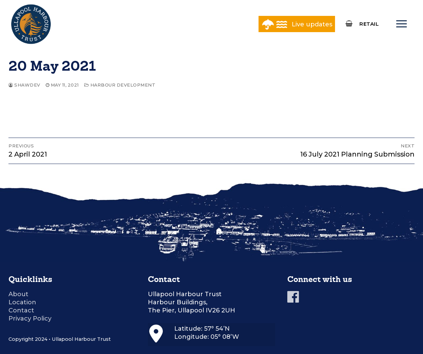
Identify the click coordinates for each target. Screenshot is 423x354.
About (18, 294)
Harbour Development (120, 85)
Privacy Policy (29, 318)
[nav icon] (401, 24)
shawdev (24, 85)
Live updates (312, 24)
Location (22, 302)
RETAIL (369, 24)
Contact (21, 310)
